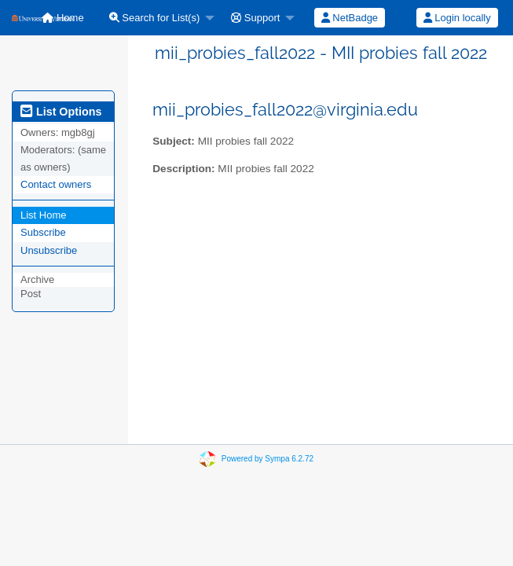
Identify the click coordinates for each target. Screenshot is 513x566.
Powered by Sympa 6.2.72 (267, 458)
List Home (43, 215)
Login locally (457, 18)
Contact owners (55, 184)
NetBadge (349, 18)
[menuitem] (158, 17)
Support (255, 18)
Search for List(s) (154, 18)
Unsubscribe (48, 250)
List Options (60, 111)
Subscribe (43, 232)
